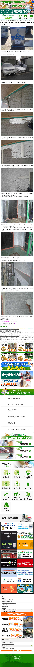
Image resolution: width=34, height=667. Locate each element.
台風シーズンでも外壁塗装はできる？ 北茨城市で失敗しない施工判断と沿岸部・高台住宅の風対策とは (16, 340)
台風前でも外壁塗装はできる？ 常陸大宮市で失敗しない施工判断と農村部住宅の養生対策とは (15, 341)
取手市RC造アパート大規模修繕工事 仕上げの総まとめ (9, 329)
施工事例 (3, 594)
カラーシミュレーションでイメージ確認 (15, 404)
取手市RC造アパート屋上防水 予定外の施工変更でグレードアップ (11, 333)
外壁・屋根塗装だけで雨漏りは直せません (9, 603)
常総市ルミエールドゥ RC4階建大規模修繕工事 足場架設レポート (11, 331)
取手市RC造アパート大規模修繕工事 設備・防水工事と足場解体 (11, 332)
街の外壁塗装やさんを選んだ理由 (7, 599)
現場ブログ (5, 20)
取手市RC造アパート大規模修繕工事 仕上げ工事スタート (9, 336)
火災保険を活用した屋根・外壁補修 (8, 644)
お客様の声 (4, 598)
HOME (2, 20)
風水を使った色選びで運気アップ (12, 410)
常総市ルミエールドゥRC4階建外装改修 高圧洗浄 (8, 330)
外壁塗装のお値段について (6, 606)
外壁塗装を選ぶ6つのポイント (7, 601)
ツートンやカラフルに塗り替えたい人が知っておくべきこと (19, 429)
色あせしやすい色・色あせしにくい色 (11, 423)
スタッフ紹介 (4, 608)
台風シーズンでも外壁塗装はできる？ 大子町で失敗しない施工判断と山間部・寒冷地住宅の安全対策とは (16, 338)
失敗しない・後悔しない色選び (14, 398)
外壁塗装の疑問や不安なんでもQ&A (8, 604)
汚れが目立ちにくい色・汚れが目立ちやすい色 (17, 416)
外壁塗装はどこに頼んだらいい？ (7, 642)
